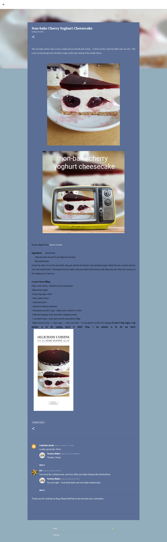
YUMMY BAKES (20, 4)
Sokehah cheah (46, 445)
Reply (42, 465)
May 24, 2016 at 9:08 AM (70, 454)
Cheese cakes (38, 422)
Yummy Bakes (53, 453)
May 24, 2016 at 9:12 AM (70, 479)
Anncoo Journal (55, 245)
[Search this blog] (151, 4)
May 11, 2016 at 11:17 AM (64, 445)
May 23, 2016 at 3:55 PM (52, 471)
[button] (33, 37)
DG (40, 470)
